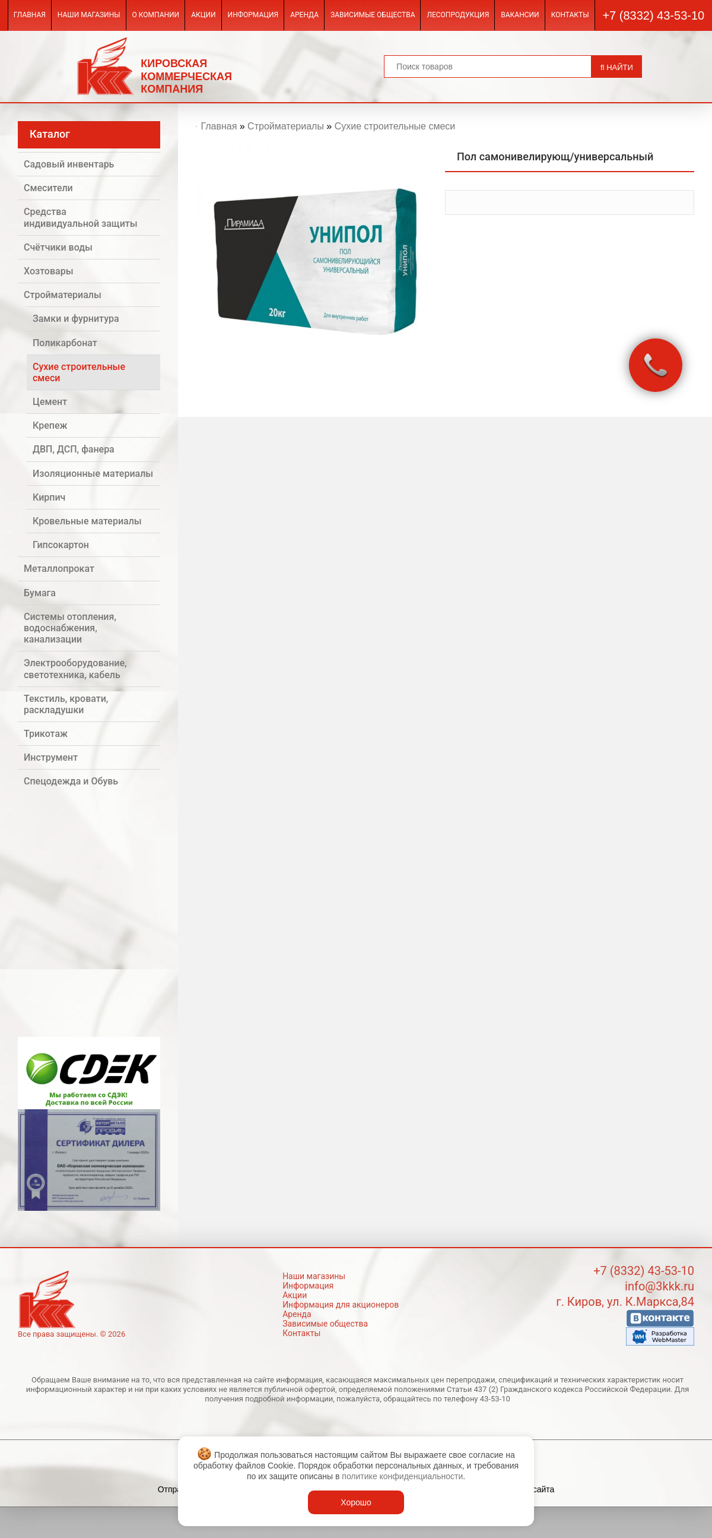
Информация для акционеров (340, 1304)
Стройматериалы (62, 294)
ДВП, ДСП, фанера (74, 449)
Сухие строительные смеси (79, 372)
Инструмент (51, 757)
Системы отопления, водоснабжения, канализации (70, 628)
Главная (30, 15)
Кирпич (49, 497)
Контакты (570, 15)
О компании (156, 15)
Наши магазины (89, 15)
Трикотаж (46, 733)
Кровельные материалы (87, 521)
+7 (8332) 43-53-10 (653, 15)
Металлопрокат (59, 568)
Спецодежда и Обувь (71, 781)
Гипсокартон (61, 544)
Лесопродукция (458, 15)
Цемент (50, 401)
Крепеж (50, 425)
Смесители (48, 188)
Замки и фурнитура (76, 318)
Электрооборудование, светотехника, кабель (75, 668)
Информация (253, 15)
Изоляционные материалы (93, 473)
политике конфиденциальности (402, 1476)
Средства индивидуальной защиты (81, 217)
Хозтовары (49, 271)
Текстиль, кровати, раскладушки (66, 704)
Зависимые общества (372, 15)
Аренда (304, 15)
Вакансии (520, 15)
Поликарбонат (65, 343)
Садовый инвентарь (69, 164)
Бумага (40, 593)
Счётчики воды (58, 247)
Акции (203, 15)
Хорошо (356, 1502)
